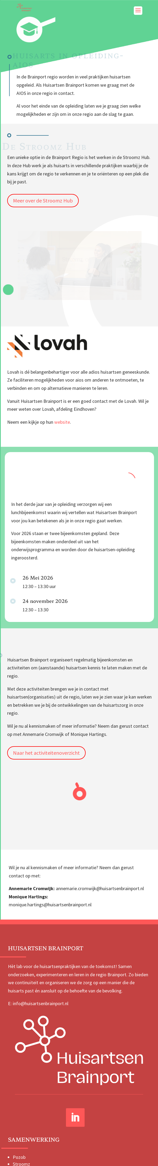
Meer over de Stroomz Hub (43, 200)
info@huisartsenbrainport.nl (40, 1003)
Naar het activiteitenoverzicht (46, 752)
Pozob (19, 1157)
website (62, 422)
